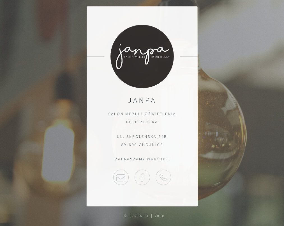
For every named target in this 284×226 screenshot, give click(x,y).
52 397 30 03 (163, 177)
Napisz (120, 177)
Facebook (142, 177)
